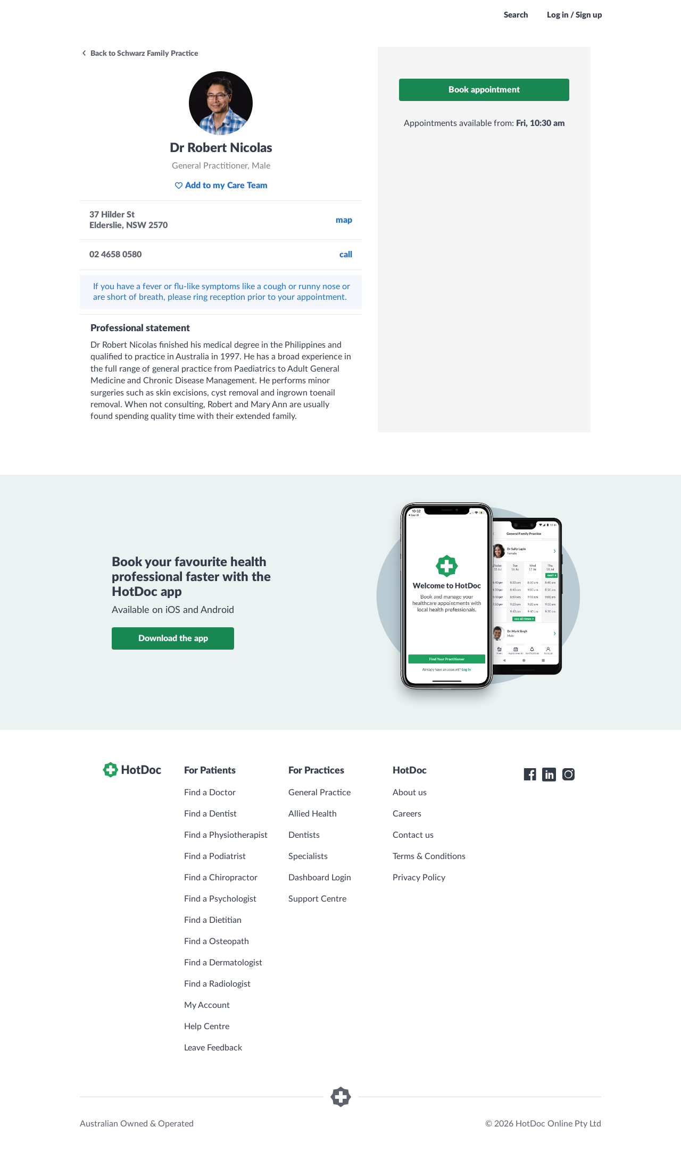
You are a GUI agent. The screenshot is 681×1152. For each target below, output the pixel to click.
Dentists (304, 835)
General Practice (319, 792)
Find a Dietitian (213, 920)
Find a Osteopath (216, 941)
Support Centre (317, 899)
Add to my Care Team (221, 185)
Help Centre (206, 1026)
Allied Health (312, 814)
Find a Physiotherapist (226, 835)
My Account (207, 1005)
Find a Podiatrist (215, 856)
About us (410, 792)
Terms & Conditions (429, 856)
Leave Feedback (213, 1048)
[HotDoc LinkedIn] (549, 774)
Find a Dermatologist (223, 962)
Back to (139, 53)
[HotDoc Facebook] (529, 774)
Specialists (308, 856)
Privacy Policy (419, 877)
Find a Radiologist (217, 984)
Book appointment (484, 90)
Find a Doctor (210, 792)
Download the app (173, 638)
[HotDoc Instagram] (568, 774)
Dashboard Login (319, 877)
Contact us (413, 835)
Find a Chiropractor (221, 877)
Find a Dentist (210, 814)
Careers (407, 814)
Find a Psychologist (220, 899)
